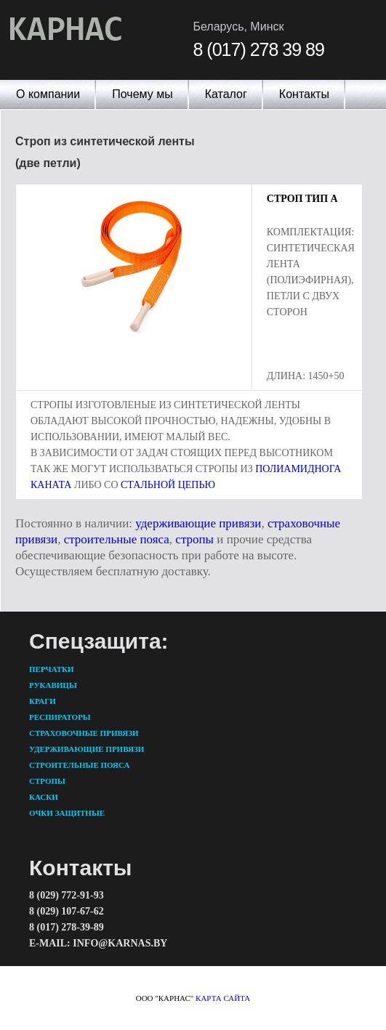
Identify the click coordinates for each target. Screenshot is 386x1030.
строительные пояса (116, 539)
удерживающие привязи (198, 523)
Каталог (226, 94)
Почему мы (142, 94)
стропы (194, 539)
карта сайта (223, 998)
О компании (48, 94)
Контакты (304, 94)
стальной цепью (168, 484)
